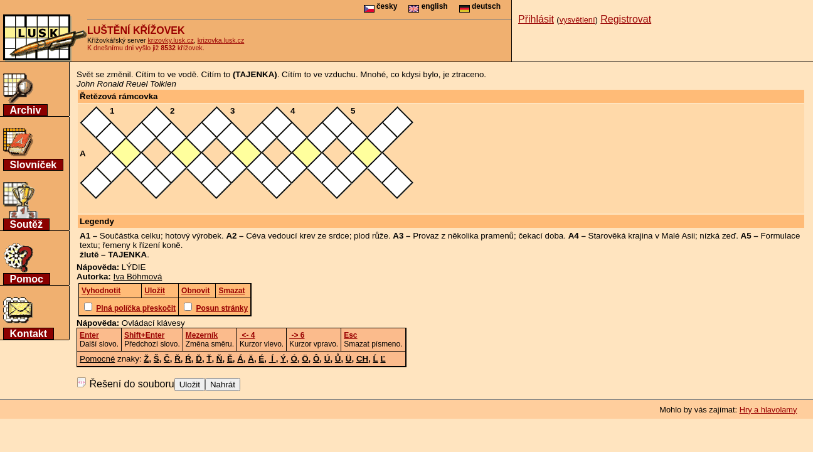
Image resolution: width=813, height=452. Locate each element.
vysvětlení (577, 19)
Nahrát (222, 384)
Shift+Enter (144, 335)
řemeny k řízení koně (141, 245)
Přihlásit (536, 19)
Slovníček (33, 164)
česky (381, 6)
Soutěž (26, 224)
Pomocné (97, 358)
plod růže (371, 235)
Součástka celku (130, 235)
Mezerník (202, 335)
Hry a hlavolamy (768, 409)
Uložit (189, 384)
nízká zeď (717, 235)
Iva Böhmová (138, 276)
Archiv (25, 110)
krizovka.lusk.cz (221, 40)
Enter (89, 335)
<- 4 (247, 335)
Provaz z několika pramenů (463, 235)
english (427, 6)
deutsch (480, 6)
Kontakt (29, 333)
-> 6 (296, 335)
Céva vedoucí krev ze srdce (297, 235)
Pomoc (26, 279)
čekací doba (540, 235)
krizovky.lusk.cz (171, 40)
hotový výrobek (193, 235)
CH (362, 358)
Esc (350, 335)
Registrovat (625, 19)
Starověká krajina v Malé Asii (641, 235)
